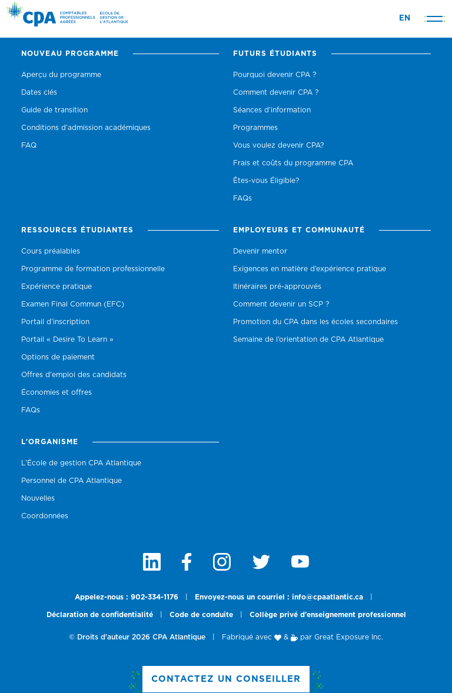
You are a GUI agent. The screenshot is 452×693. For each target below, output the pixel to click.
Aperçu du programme (61, 74)
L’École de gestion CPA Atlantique (81, 463)
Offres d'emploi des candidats (74, 374)
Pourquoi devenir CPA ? (274, 74)
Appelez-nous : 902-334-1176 (126, 597)
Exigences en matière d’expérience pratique (309, 268)
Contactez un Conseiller (226, 679)
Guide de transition (54, 110)
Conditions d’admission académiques (86, 127)
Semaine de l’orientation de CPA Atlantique (308, 339)
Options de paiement (58, 357)
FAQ (28, 145)
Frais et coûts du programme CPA (293, 162)
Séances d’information (272, 110)
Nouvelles (38, 498)
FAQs (242, 198)
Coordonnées (44, 515)
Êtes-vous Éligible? (266, 180)
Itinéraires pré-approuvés (277, 286)
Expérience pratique (56, 286)
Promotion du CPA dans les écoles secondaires (315, 321)
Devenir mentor (260, 251)
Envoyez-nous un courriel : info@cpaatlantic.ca (279, 597)
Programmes (255, 127)
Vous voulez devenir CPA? (278, 145)
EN (404, 18)
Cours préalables (50, 251)
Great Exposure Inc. (348, 637)
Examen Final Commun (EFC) (72, 304)
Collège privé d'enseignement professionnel (328, 614)
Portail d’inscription (55, 321)
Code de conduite (201, 614)
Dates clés (39, 92)
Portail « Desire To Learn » (67, 339)
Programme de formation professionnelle (93, 268)
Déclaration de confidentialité (99, 614)
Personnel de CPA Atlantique (71, 480)
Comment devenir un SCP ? (281, 304)
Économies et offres (56, 392)
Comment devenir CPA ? (275, 92)
